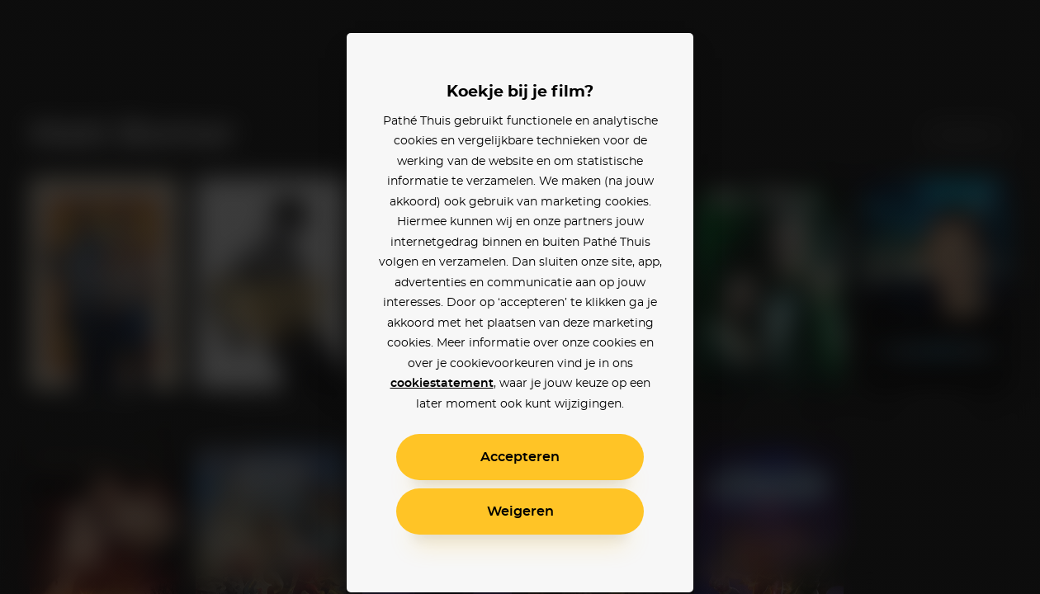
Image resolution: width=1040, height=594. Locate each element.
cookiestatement (442, 383)
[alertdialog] (520, 297)
